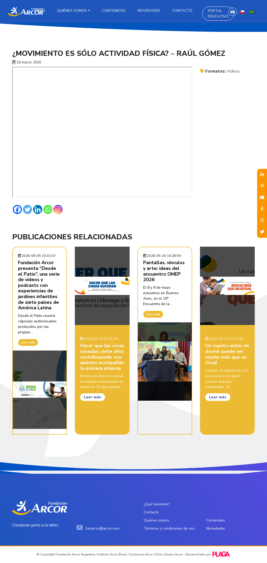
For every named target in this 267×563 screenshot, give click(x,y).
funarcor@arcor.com (102, 528)
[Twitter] (27, 209)
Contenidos (114, 10)
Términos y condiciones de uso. (170, 528)
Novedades (149, 10)
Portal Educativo (218, 13)
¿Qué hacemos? (156, 504)
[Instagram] (58, 209)
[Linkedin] (37, 209)
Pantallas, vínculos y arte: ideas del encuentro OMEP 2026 (164, 271)
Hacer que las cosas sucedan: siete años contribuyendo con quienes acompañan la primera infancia (102, 356)
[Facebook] (17, 209)
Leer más (28, 342)
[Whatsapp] (47, 209)
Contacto (182, 10)
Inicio (40, 10)
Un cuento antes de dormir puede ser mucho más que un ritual (227, 354)
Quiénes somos (72, 10)
